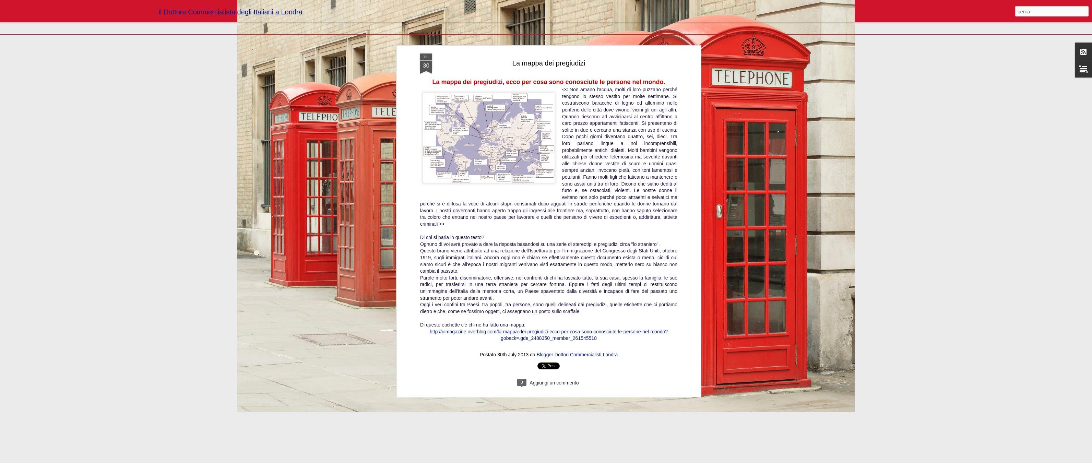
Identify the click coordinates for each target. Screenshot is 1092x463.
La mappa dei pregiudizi (548, 63)
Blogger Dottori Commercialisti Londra (577, 354)
